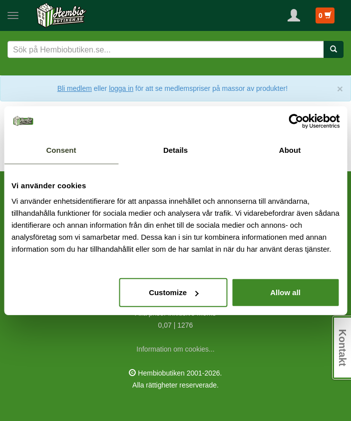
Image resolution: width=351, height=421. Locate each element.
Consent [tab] (61, 149)
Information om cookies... (175, 349)
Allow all (285, 292)
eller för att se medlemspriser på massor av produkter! (191, 88)
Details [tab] (175, 149)
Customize (174, 292)
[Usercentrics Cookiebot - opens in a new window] (296, 120)
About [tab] (290, 149)
